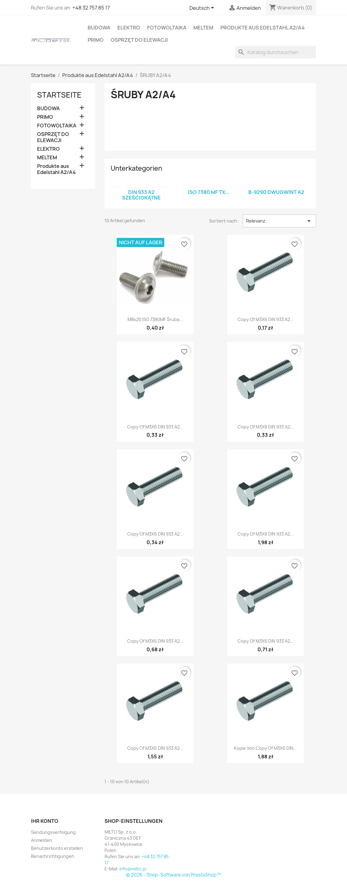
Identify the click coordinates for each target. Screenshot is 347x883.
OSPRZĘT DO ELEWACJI (139, 40)
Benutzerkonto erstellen (57, 848)
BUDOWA (99, 27)
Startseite (59, 95)
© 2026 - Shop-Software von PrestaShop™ (173, 875)
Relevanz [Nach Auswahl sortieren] (279, 221)
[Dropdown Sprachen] (202, 8)
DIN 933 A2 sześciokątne (141, 195)
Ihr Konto (44, 821)
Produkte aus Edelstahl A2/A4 (262, 27)
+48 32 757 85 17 (91, 7)
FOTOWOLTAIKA (166, 27)
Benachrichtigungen (52, 856)
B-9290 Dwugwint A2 (276, 192)
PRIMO (96, 40)
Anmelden (41, 840)
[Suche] (275, 52)
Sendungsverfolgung (53, 832)
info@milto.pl (132, 869)
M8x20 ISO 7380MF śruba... (155, 319)
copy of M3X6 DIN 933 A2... (266, 319)
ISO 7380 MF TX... (209, 192)
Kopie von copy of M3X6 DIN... (265, 748)
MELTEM (203, 27)
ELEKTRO (128, 27)
